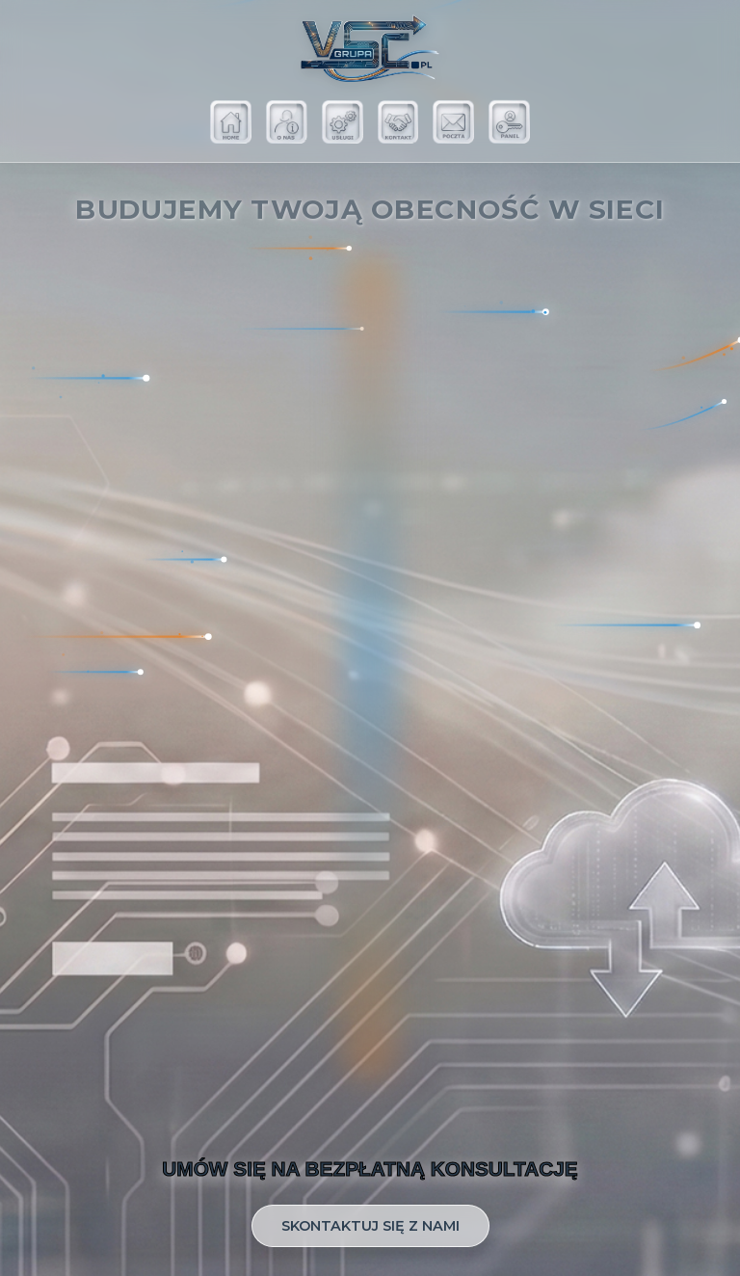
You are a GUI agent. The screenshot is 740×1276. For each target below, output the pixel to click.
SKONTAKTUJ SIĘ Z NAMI (370, 1226)
